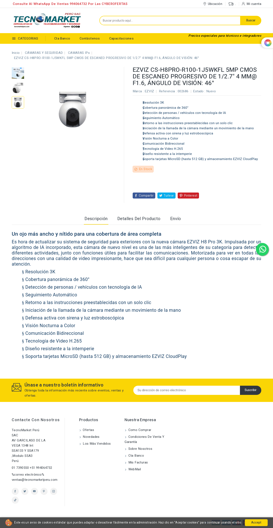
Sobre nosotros (139, 448)
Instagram (53, 491)
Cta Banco (62, 38)
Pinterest (190, 195)
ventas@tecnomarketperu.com (34, 479)
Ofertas (88, 430)
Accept (256, 522)
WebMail (134, 469)
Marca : (138, 91)
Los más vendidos (96, 443)
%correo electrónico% (28, 474)
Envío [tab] (175, 219)
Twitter (24, 491)
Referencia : (168, 91)
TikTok (15, 500)
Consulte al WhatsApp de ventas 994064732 (50, 3)
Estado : (199, 91)
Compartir (146, 195)
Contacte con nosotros (36, 420)
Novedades (91, 436)
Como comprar (139, 430)
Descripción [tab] (95, 219)
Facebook (15, 491)
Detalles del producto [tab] (138, 219)
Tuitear (169, 195)
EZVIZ (149, 91)
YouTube (34, 491)
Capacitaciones (121, 38)
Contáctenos (90, 38)
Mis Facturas (137, 462)
